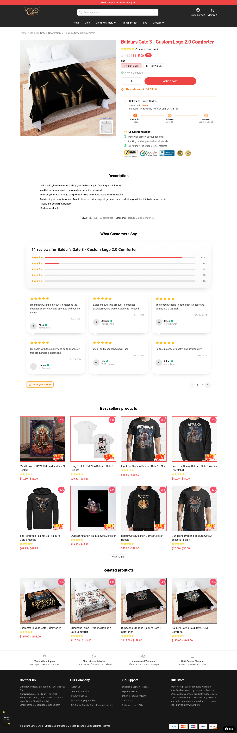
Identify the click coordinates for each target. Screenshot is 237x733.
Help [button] (229, 728)
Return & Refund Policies (133, 696)
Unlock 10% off (6, 718)
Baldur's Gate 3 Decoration (45, 33)
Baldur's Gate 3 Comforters (79, 33)
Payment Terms (129, 691)
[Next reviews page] (208, 385)
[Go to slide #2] (76, 143)
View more (118, 557)
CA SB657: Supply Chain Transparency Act (92, 705)
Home (23, 33)
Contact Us (127, 700)
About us (75, 687)
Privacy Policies (79, 696)
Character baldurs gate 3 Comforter (40, 628)
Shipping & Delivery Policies (135, 687)
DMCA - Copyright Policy (83, 700)
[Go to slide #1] (59, 143)
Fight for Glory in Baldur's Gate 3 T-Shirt (144, 466)
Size (123, 60)
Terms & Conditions (81, 691)
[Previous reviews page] (192, 385)
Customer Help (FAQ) (132, 705)
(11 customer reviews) (146, 49)
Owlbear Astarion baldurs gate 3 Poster (93, 535)
